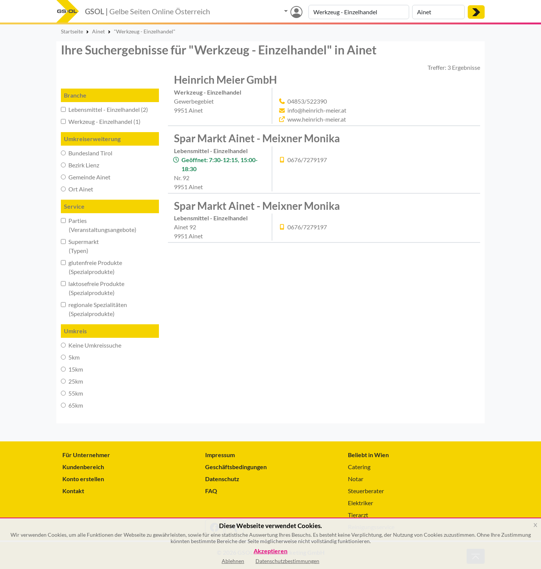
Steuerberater (366, 490)
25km (72, 381)
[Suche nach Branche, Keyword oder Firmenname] (358, 12)
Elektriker (360, 502)
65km (72, 405)
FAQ (211, 490)
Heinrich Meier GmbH (225, 79)
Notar (355, 478)
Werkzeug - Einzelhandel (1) (101, 121)
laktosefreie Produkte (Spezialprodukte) (92, 288)
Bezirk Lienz (80, 165)
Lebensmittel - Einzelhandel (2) (104, 109)
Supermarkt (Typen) (80, 246)
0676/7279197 (307, 159)
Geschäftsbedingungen (236, 466)
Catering (359, 466)
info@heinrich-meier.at (316, 110)
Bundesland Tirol (86, 153)
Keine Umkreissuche (91, 345)
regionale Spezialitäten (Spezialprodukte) (94, 309)
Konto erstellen (83, 478)
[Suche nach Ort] (438, 12)
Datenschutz (222, 478)
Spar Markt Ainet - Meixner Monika (257, 138)
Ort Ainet (77, 189)
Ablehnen (233, 561)
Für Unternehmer (86, 454)
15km (72, 369)
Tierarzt (358, 514)
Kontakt (73, 490)
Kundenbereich (83, 466)
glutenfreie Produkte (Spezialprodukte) (91, 267)
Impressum (220, 454)
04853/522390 (307, 101)
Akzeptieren (270, 551)
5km (70, 357)
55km (72, 393)
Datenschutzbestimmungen (287, 561)
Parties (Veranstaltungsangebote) (98, 225)
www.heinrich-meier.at (316, 119)
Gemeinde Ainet (85, 177)
